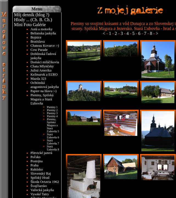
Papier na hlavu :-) (43, 91)
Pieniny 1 (52, 107)
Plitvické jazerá (41, 153)
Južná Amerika (40, 70)
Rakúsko (36, 169)
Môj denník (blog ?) (31, 14)
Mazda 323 (38, 79)
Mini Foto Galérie (30, 24)
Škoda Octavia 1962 (44, 182)
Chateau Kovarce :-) (44, 46)
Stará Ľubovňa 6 (53, 136)
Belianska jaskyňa (43, 33)
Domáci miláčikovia (44, 62)
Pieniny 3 (52, 113)
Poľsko (35, 157)
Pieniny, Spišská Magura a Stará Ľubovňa (42, 99)
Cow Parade (39, 50)
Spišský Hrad (39, 178)
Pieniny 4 (52, 116)
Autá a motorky (41, 29)
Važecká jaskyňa (42, 190)
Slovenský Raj (40, 173)
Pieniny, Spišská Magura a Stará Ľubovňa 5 (53, 125)
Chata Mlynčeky (42, 66)
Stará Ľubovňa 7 (53, 142)
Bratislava (37, 41)
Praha (34, 165)
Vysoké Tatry (39, 194)
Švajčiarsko (38, 186)
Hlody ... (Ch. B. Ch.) (33, 19)
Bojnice (35, 37)
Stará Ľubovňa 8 (53, 148)
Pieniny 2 (52, 110)
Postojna (36, 161)
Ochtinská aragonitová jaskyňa (44, 85)
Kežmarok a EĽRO (44, 74)
